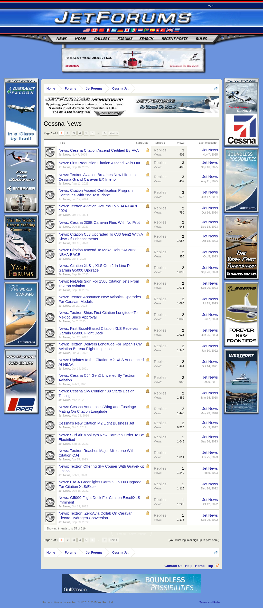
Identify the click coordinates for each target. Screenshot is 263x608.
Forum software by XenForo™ (78, 602)
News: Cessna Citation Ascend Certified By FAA (99, 150)
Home (80, 38)
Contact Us (173, 566)
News (61, 38)
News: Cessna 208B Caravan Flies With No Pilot (99, 222)
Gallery (101, 38)
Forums (124, 38)
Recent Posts (174, 38)
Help (189, 566)
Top (210, 566)
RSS (217, 565)
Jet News (64, 154)
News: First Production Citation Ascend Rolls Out (99, 163)
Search (146, 38)
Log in (210, 5)
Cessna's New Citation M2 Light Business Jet (96, 423)
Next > (113, 133)
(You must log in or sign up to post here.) (193, 540)
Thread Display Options (131, 533)
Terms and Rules (210, 602)
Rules (201, 38)
